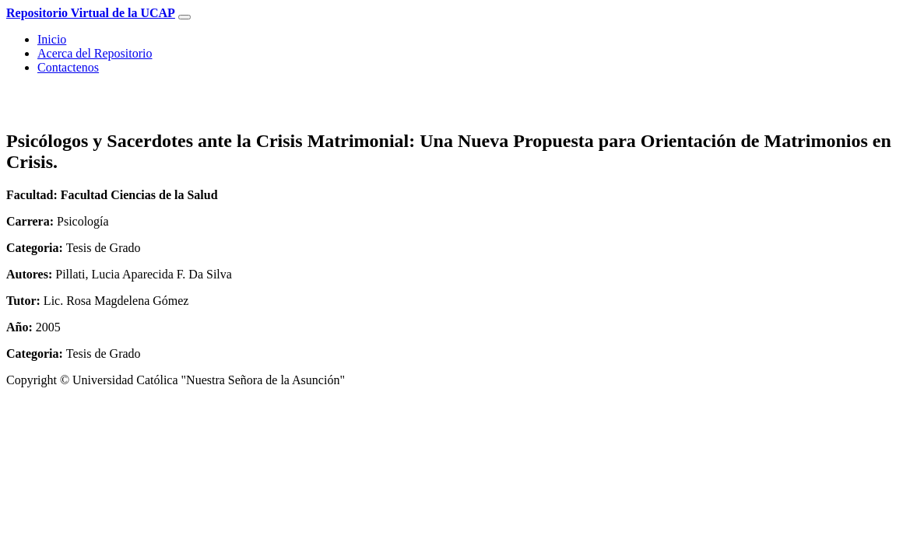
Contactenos (68, 67)
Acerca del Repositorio (95, 53)
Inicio (51, 39)
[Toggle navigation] (184, 17)
